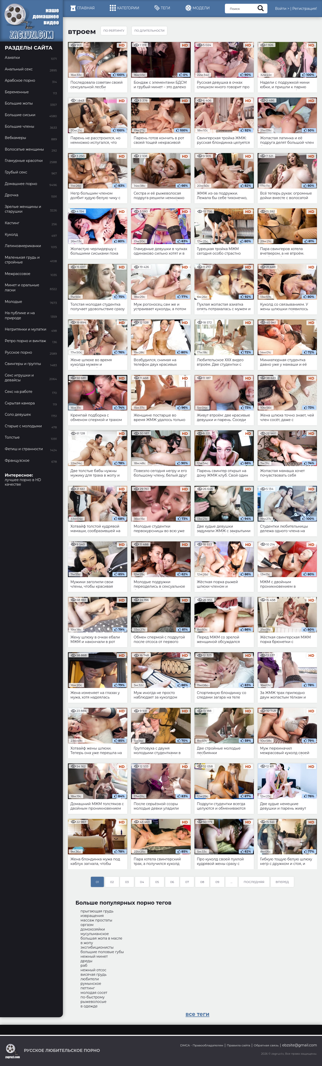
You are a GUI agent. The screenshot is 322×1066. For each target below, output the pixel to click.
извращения (92, 915)
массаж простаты (96, 920)
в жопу (86, 943)
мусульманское (94, 934)
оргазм (87, 924)
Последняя (254, 882)
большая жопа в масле (101, 938)
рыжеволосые (93, 1001)
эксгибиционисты (96, 947)
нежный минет (94, 956)
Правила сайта (238, 1045)
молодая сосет (93, 992)
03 (127, 882)
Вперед (282, 882)
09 (217, 882)
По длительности (149, 30)
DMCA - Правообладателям (201, 1045)
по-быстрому (92, 997)
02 (112, 882)
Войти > (282, 8)
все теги (198, 1014)
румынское (90, 983)
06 (172, 882)
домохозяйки (92, 929)
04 (142, 882)
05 (157, 882)
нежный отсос (93, 970)
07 (187, 882)
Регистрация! (304, 8)
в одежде (89, 1006)
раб (83, 965)
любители (89, 979)
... (231, 882)
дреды (86, 961)
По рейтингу (113, 30)
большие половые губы (102, 952)
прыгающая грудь (96, 911)
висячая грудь (93, 974)
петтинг (87, 988)
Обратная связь (266, 1045)
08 (202, 882)
